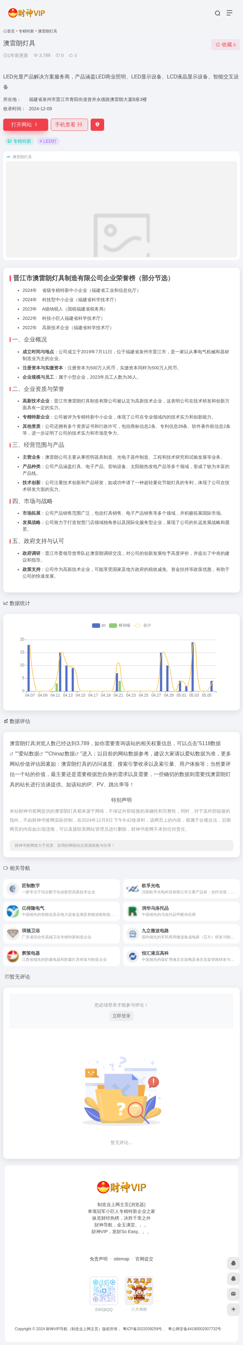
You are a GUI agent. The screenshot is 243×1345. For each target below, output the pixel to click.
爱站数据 (29, 753)
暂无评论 (20, 976)
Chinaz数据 (62, 753)
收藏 (225, 44)
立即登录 (121, 1015)
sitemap (121, 1258)
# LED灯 (48, 141)
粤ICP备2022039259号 (142, 1329)
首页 (11, 31)
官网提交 (144, 1258)
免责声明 (99, 1258)
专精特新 (26, 31)
